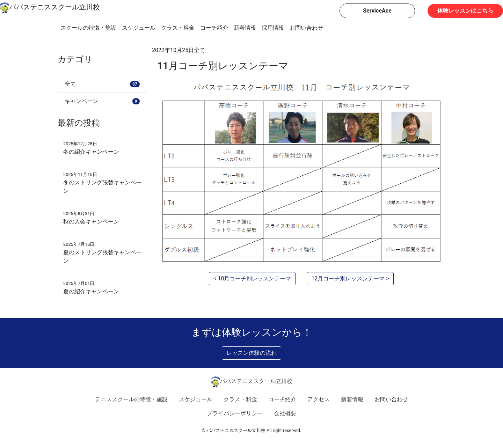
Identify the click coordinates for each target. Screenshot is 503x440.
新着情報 (245, 27)
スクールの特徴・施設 (88, 27)
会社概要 (285, 413)
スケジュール (138, 27)
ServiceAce (377, 10)
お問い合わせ (306, 27)
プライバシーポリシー (235, 413)
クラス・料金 (178, 27)
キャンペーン (102, 101)
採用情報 (273, 27)
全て (199, 50)
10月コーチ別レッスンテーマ (254, 278)
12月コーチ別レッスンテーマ (348, 278)
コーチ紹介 (214, 27)
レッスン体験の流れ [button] (251, 353)
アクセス (318, 399)
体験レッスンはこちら (465, 10)
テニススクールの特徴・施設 (131, 399)
